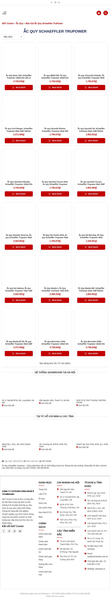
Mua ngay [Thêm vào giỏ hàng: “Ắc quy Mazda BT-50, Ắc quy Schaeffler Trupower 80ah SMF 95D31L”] (21, 353)
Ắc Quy (19, 23)
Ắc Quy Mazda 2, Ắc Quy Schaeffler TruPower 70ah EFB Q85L (54, 290)
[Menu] (4, 12)
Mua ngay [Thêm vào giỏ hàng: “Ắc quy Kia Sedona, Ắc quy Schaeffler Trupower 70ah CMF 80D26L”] (21, 300)
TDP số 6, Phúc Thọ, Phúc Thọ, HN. (68, 521)
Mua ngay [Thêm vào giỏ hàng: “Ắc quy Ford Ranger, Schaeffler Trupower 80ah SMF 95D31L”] (21, 141)
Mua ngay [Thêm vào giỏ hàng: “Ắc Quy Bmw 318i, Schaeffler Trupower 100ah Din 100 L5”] (21, 87)
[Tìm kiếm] (105, 13)
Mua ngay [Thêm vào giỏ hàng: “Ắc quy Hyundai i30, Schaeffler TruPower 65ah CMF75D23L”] (93, 141)
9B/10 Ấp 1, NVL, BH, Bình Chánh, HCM (96, 509)
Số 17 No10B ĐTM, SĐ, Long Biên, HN (70, 498)
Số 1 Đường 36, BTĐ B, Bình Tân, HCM (97, 502)
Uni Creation (59, 596)
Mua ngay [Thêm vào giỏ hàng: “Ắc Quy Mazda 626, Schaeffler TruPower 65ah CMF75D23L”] (93, 300)
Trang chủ (43, 489)
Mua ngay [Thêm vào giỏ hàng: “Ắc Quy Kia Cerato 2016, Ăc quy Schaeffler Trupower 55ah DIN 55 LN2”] (57, 247)
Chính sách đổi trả (45, 550)
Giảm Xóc (43, 503)
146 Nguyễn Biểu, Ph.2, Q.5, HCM (97, 524)
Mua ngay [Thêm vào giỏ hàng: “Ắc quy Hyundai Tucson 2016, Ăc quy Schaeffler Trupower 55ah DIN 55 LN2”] (57, 194)
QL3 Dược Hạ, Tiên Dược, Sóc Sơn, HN (68, 513)
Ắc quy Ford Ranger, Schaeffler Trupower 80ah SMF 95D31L (19, 129)
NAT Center (8, 23)
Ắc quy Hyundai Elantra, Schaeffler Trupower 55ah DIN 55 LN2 (55, 130)
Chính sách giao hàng (45, 558)
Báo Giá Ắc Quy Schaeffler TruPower (44, 23)
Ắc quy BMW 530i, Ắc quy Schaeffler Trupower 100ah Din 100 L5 (55, 77)
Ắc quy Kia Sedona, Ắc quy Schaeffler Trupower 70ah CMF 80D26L (18, 290)
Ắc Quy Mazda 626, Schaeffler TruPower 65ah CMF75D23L (91, 289)
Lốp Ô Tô (42, 494)
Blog (40, 517)
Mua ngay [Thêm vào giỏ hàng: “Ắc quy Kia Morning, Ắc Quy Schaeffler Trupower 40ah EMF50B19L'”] (93, 247)
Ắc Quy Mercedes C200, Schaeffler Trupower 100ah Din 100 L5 (55, 343)
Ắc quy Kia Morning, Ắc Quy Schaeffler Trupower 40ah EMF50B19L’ (91, 237)
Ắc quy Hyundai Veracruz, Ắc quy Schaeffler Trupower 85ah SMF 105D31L (19, 237)
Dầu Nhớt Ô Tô (45, 512)
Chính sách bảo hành (45, 535)
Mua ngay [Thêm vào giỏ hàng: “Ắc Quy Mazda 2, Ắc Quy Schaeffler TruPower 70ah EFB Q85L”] (57, 300)
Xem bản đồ (8, 405)
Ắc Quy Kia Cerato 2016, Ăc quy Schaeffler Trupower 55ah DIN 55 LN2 (55, 237)
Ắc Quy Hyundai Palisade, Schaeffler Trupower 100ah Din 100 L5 (18, 184)
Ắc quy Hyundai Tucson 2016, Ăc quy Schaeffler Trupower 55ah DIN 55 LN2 (55, 184)
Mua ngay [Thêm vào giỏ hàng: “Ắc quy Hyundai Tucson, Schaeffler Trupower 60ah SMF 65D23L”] (93, 194)
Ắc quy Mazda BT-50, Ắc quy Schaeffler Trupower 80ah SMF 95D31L (18, 343)
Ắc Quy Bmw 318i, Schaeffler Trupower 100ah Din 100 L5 (19, 76)
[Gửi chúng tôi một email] (55, 2)
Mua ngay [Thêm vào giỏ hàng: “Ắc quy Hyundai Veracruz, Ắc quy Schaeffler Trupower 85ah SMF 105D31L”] (21, 247)
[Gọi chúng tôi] (59, 2)
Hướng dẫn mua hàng (45, 565)
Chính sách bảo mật (45, 573)
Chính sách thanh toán (43, 542)
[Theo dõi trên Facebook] (52, 2)
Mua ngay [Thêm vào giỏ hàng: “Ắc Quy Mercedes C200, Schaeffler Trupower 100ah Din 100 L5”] (57, 353)
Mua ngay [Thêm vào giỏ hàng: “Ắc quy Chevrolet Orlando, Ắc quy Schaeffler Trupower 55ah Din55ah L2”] (93, 87)
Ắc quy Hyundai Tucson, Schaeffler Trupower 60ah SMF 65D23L (91, 184)
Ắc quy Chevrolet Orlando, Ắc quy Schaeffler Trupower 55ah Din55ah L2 (91, 77)
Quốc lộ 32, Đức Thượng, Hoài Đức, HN (69, 505)
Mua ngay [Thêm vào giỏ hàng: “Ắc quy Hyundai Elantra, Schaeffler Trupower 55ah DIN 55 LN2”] (57, 141)
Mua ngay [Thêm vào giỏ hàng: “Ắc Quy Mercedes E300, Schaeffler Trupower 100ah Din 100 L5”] (93, 353)
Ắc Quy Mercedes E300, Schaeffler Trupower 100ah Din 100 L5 (91, 343)
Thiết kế (49, 596)
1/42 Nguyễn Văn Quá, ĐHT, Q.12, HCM (96, 517)
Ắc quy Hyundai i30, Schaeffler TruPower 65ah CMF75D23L (91, 129)
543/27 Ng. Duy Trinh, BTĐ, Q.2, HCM (96, 494)
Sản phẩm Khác (45, 508)
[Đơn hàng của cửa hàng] (13, 37)
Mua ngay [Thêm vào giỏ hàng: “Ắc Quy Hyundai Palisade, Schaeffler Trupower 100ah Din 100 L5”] (21, 194)
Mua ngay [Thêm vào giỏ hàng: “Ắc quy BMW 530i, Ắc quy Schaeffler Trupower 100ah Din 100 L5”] (57, 87)
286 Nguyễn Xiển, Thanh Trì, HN (67, 490)
